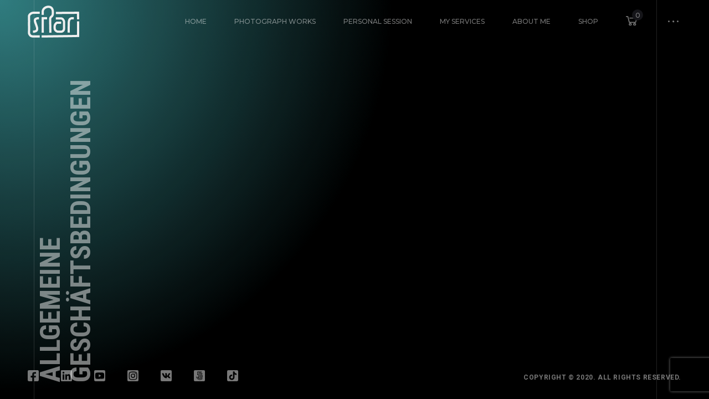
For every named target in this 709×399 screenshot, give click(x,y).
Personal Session (377, 21)
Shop (588, 21)
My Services (462, 21)
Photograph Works (275, 21)
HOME (196, 21)
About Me (531, 21)
